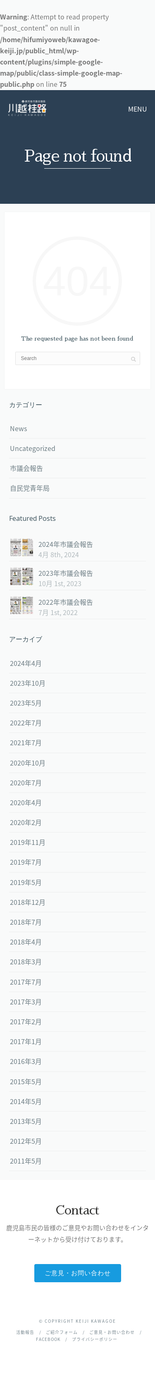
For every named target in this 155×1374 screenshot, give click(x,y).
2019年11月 (27, 842)
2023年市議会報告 (65, 573)
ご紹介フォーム (62, 1332)
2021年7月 (26, 742)
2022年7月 (26, 723)
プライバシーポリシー (94, 1339)
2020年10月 (27, 763)
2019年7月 (26, 862)
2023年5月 (26, 703)
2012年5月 (26, 1141)
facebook (48, 1339)
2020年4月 (26, 802)
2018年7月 (26, 922)
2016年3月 (26, 1061)
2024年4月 (26, 663)
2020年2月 (26, 822)
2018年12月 (27, 902)
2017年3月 (26, 1002)
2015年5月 (26, 1081)
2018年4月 (26, 942)
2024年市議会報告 (65, 544)
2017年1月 (26, 1041)
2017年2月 (26, 1021)
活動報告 (25, 1332)
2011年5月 (26, 1161)
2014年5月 (26, 1101)
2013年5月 (26, 1121)
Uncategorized (32, 448)
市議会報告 (26, 468)
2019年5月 (26, 882)
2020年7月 (26, 782)
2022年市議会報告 (65, 602)
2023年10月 (27, 683)
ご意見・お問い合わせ (78, 1273)
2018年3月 (26, 961)
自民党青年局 (30, 488)
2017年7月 (26, 982)
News (18, 428)
